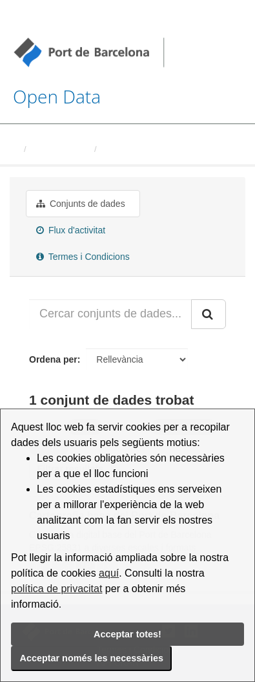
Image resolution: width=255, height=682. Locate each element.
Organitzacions (60, 149)
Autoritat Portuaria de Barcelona (166, 149)
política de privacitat (56, 588)
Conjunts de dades (80, 203)
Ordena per (53, 359)
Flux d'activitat (70, 230)
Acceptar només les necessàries (91, 658)
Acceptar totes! (127, 634)
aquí (109, 573)
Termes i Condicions (83, 256)
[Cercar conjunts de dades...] (110, 314)
